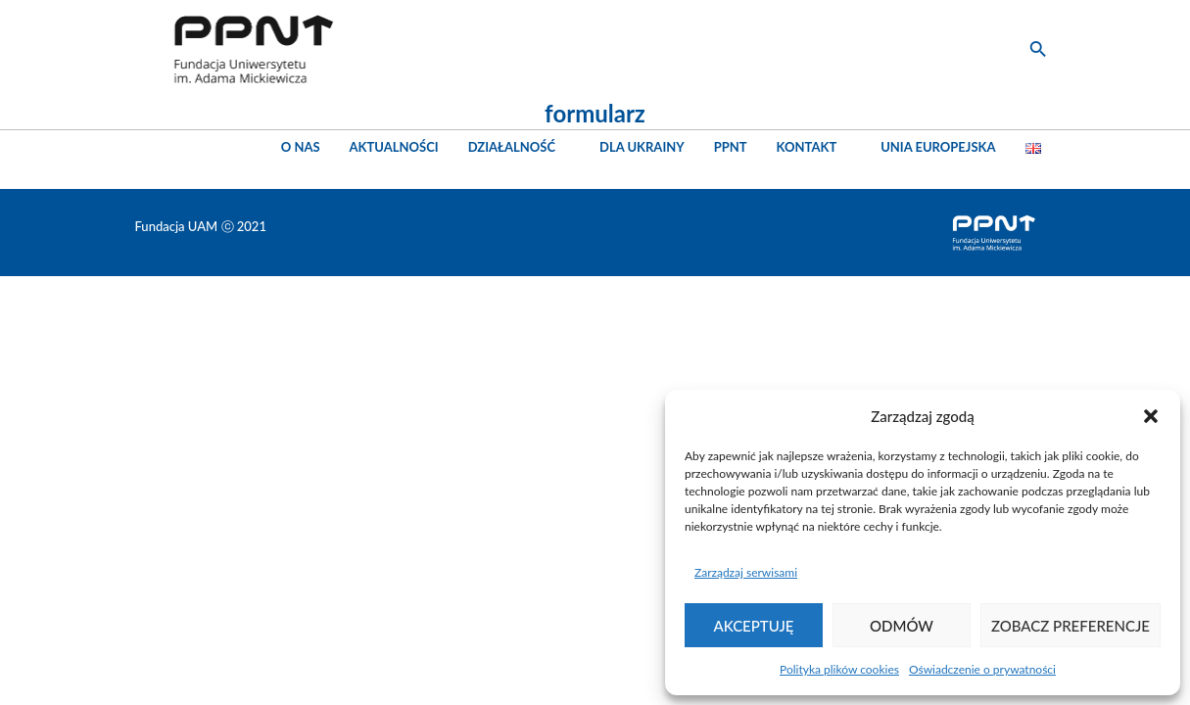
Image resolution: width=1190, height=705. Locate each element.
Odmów (901, 625)
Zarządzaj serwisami (745, 572)
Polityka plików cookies (839, 669)
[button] (1151, 416)
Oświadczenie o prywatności (982, 669)
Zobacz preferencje (1070, 625)
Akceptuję (754, 625)
